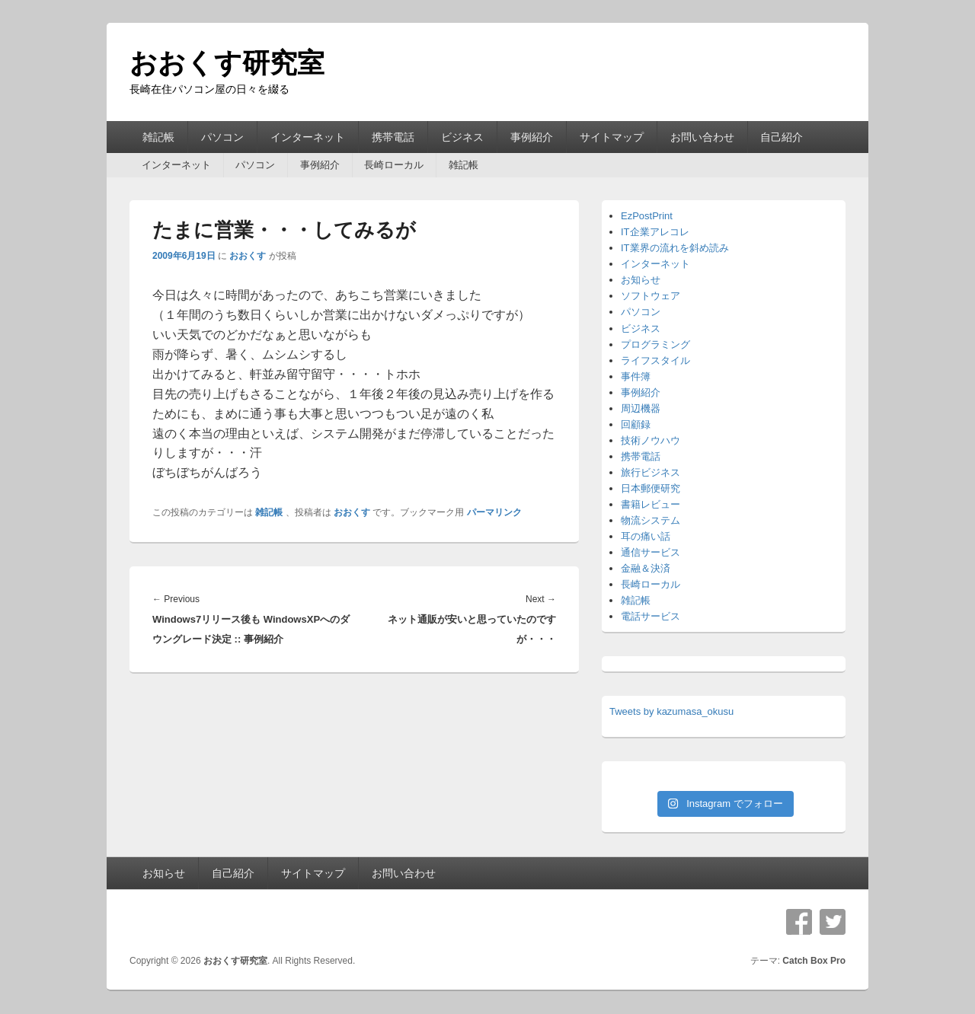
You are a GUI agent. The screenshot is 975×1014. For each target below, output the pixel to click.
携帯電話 (393, 137)
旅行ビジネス (650, 472)
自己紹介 (781, 137)
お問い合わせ (702, 137)
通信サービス (650, 552)
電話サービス (650, 616)
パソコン (222, 137)
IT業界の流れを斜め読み (675, 248)
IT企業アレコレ (655, 232)
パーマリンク (494, 512)
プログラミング (655, 344)
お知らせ (640, 279)
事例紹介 (531, 137)
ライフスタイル (655, 360)
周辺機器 (640, 408)
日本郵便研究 (650, 488)
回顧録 (636, 424)
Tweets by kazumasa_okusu (671, 711)
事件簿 (636, 376)
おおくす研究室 (226, 62)
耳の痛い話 (645, 536)
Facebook (799, 922)
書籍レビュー (650, 504)
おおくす (247, 255)
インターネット (307, 137)
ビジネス (462, 137)
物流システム (650, 520)
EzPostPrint (647, 216)
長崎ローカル (394, 165)
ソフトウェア (650, 295)
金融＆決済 (645, 568)
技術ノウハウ (650, 440)
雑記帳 (158, 137)
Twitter (833, 922)
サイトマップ (612, 137)
